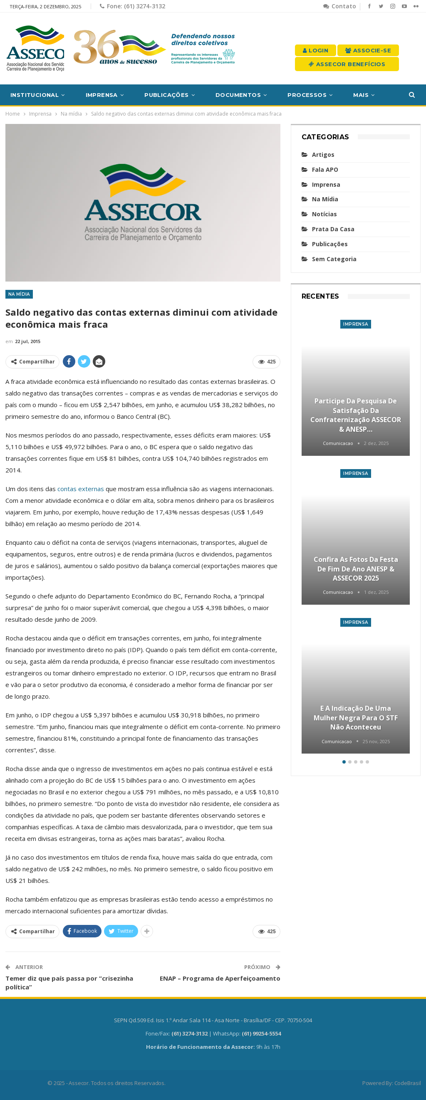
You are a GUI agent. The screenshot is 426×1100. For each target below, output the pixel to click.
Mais (361, 94)
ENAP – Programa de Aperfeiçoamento (220, 978)
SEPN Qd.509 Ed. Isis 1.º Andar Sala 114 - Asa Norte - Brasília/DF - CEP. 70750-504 (213, 1020)
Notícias (324, 214)
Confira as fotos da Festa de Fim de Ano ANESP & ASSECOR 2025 (356, 569)
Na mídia (19, 294)
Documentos (238, 94)
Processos (307, 94)
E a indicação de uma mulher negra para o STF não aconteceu (356, 718)
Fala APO (325, 169)
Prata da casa (333, 229)
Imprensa (102, 94)
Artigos (323, 154)
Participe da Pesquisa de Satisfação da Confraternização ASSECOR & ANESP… (355, 414)
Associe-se (368, 50)
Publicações (166, 94)
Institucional (34, 94)
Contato (339, 6)
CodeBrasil (407, 1083)
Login (315, 50)
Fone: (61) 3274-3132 (132, 6)
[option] (356, 532)
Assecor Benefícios (347, 64)
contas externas (80, 488)
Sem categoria (334, 259)
